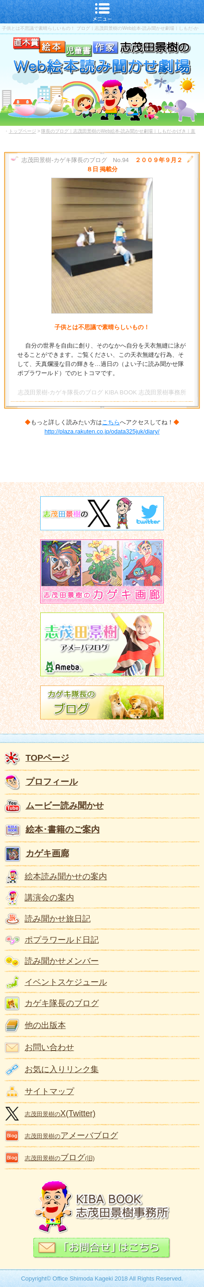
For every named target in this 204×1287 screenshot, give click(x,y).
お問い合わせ (49, 1047)
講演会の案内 (49, 897)
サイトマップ (49, 1091)
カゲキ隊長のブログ (62, 1003)
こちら (111, 422)
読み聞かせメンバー (62, 961)
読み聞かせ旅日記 (58, 918)
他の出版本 (45, 1025)
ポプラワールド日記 (62, 939)
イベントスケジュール (66, 982)
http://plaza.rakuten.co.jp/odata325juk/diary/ (102, 431)
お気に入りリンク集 (62, 1069)
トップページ (22, 131)
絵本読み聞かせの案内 (66, 876)
